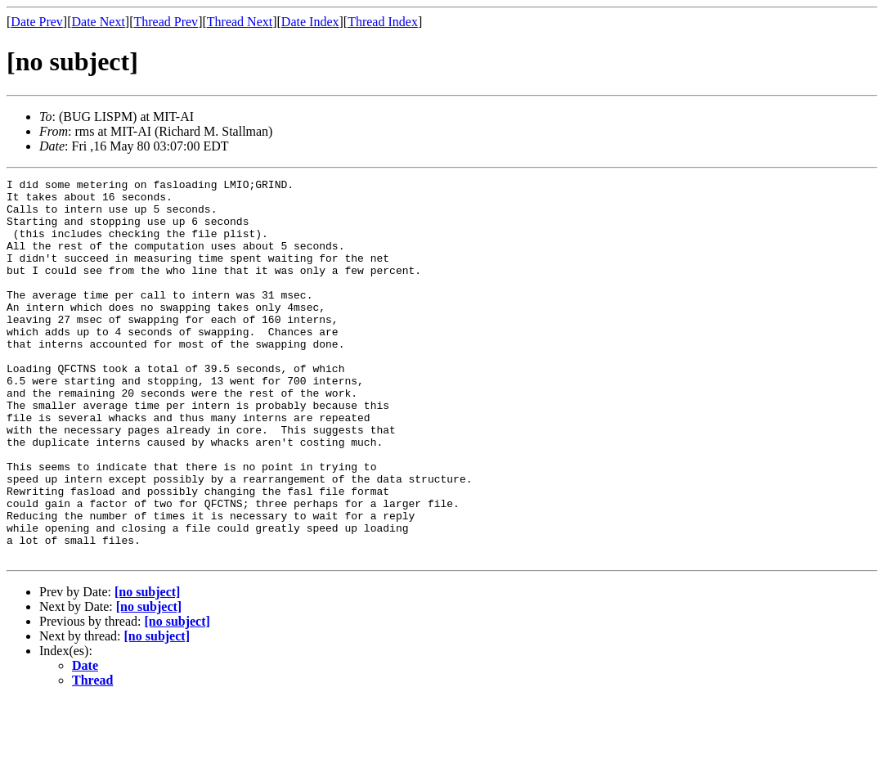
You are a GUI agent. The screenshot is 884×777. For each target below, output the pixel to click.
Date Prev (37, 22)
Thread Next (239, 22)
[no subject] (147, 668)
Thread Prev (165, 22)
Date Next (98, 22)
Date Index (310, 22)
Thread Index (383, 22)
